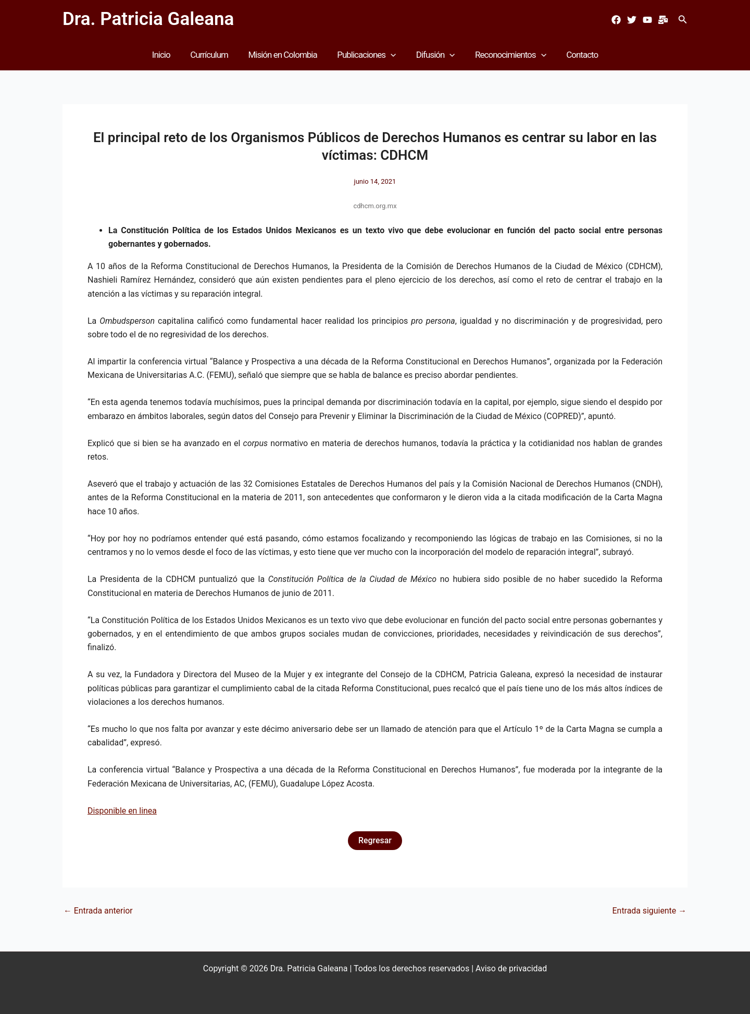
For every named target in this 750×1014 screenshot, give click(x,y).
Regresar (375, 840)
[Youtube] (647, 19)
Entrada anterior (98, 911)
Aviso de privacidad (511, 968)
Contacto (575, 54)
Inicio (168, 54)
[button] (683, 19)
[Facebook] (616, 19)
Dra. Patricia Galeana (148, 19)
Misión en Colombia (285, 54)
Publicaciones (366, 54)
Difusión (433, 54)
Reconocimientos (506, 54)
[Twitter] (631, 19)
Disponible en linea (122, 811)
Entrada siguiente (648, 911)
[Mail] (663, 19)
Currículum (214, 54)
